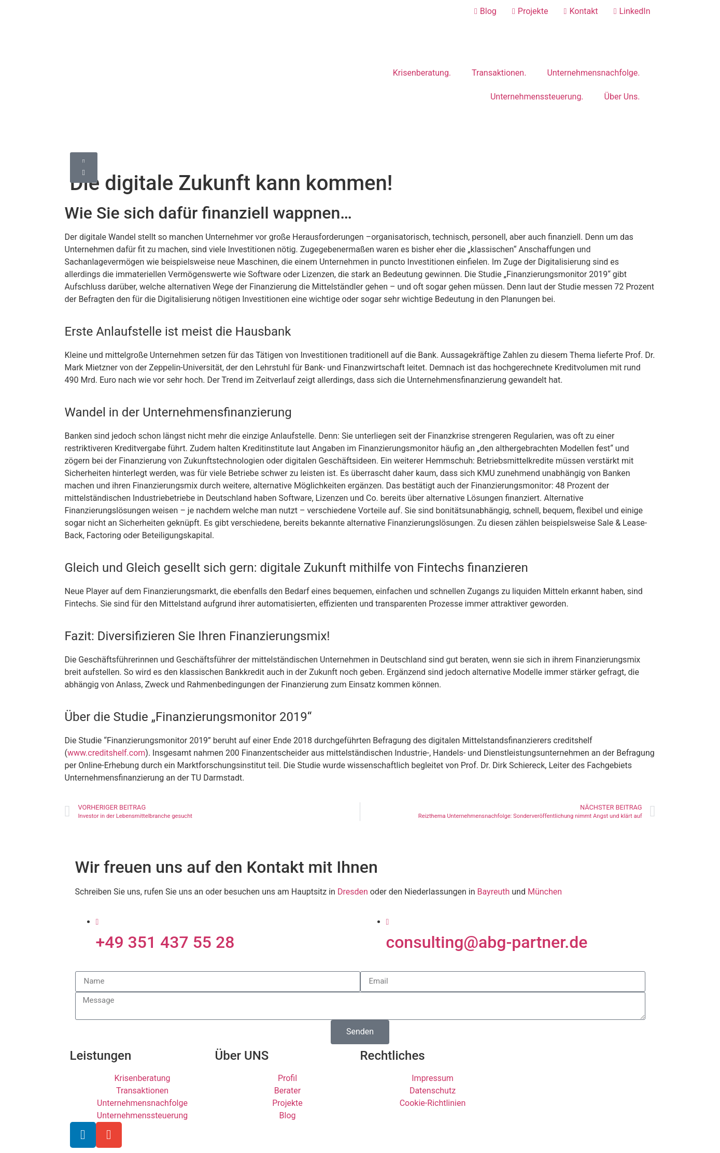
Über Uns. (622, 97)
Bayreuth (493, 892)
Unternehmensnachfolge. (593, 73)
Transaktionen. (499, 73)
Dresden (352, 892)
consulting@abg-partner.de (487, 942)
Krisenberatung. (422, 73)
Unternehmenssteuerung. (537, 97)
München (545, 892)
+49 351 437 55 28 (165, 942)
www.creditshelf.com (106, 753)
